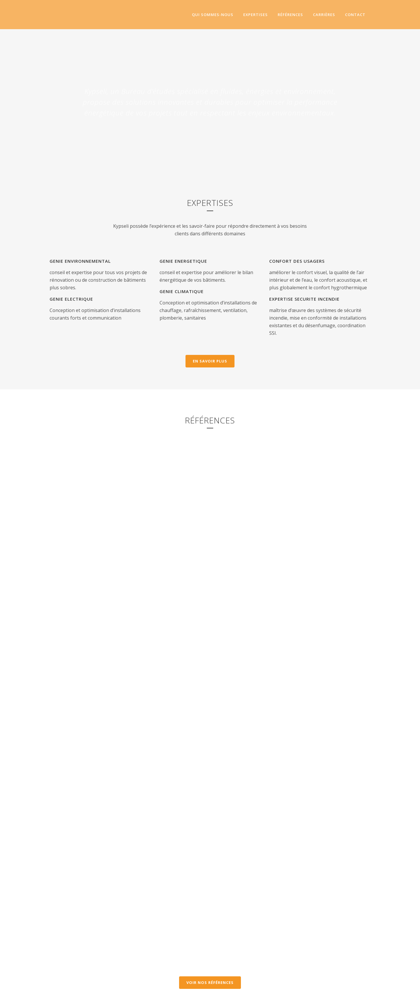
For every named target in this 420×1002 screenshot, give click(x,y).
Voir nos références (210, 837)
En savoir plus (210, 361)
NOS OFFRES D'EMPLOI (128, 949)
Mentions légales (226, 994)
